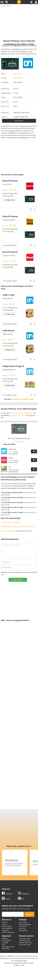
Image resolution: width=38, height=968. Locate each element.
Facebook (7, 894)
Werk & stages (7, 926)
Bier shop (22, 928)
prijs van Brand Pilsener (18, 415)
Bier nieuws (23, 926)
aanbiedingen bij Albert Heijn (22, 399)
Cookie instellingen (8, 932)
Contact (4, 924)
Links (3, 945)
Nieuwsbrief (6, 949)
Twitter (6, 899)
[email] (13, 914)
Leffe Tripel (8, 295)
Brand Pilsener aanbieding (10, 520)
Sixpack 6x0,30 (8, 298)
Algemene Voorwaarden (6, 940)
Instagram (23, 894)
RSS (21, 899)
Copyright (5, 943)
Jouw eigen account (8, 947)
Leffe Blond (8, 330)
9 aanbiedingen (19, 441)
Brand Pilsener (18, 78)
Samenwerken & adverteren (7, 929)
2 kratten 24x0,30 (9, 220)
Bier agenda (23, 930)
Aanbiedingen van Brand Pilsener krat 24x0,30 (17, 525)
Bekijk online (9, 200)
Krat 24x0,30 (7, 184)
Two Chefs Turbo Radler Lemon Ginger (26, 946)
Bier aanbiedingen (8, 529)
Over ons (5, 922)
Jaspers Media (28, 963)
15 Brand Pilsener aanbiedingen (22, 413)
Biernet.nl (8, 963)
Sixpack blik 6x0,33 (9, 370)
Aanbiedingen (6, 6)
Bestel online (19, 121)
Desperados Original (13, 366)
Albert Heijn (17, 73)
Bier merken (23, 922)
